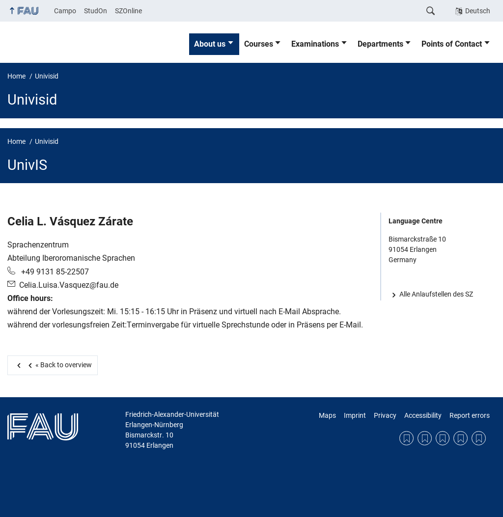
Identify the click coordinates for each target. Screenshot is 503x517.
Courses (258, 44)
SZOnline (128, 11)
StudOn (95, 11)
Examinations (315, 44)
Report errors (469, 415)
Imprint (355, 415)
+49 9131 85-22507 (54, 271)
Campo (65, 11)
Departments (380, 44)
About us (209, 44)
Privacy (385, 415)
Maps (327, 415)
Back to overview (58, 365)
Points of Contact (451, 44)
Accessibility (423, 415)
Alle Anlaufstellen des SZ (436, 294)
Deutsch (477, 11)
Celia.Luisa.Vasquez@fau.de (68, 285)
